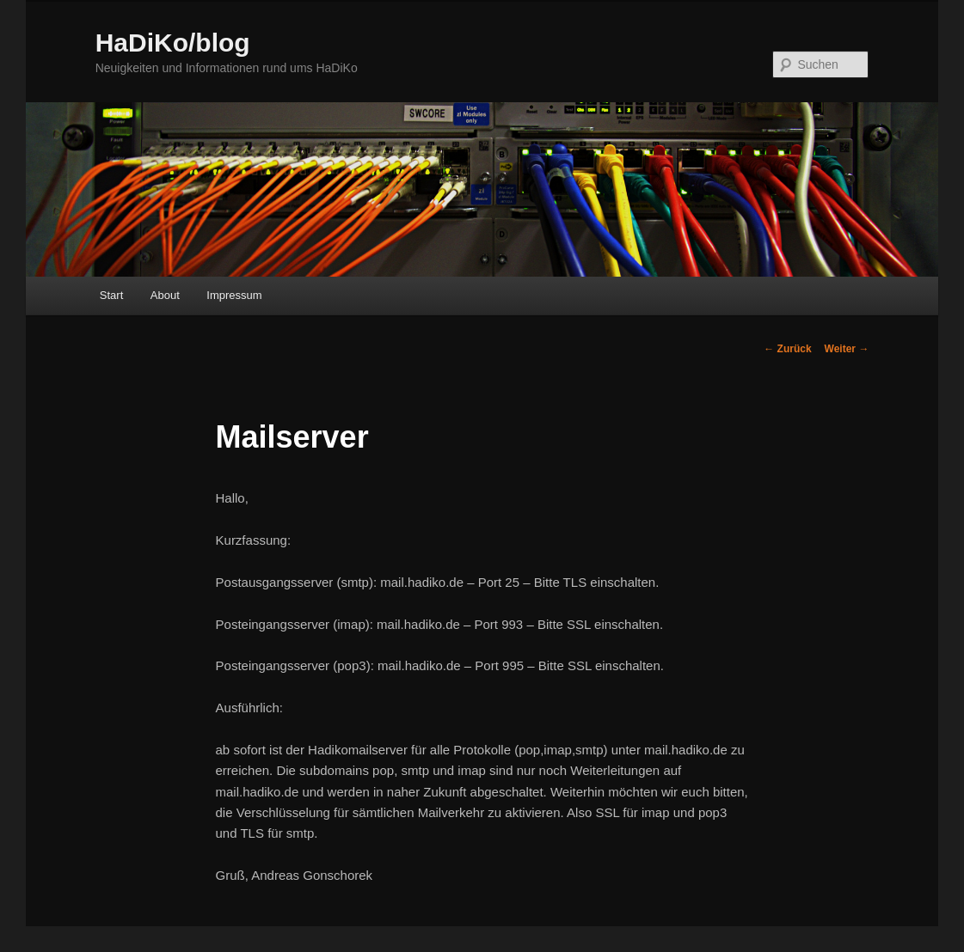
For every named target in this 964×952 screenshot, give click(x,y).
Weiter (847, 349)
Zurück (787, 349)
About (165, 295)
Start (111, 295)
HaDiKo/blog (172, 42)
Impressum (233, 295)
